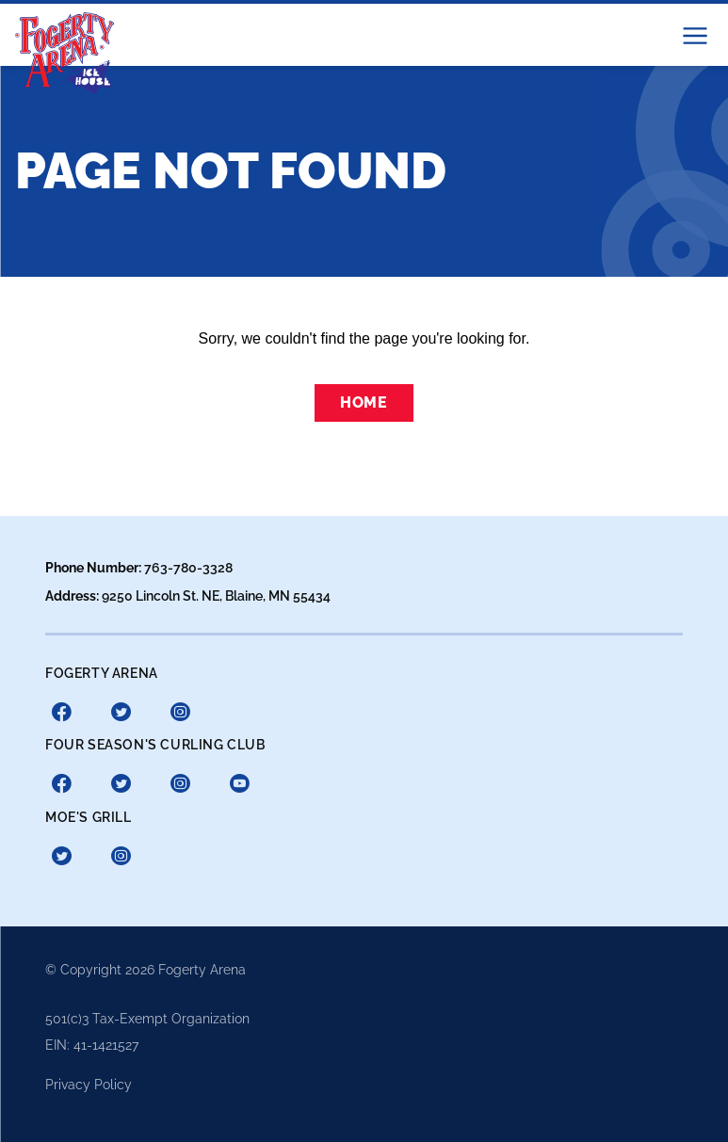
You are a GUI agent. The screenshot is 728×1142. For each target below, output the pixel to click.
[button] (695, 35)
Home (364, 402)
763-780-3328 (188, 567)
